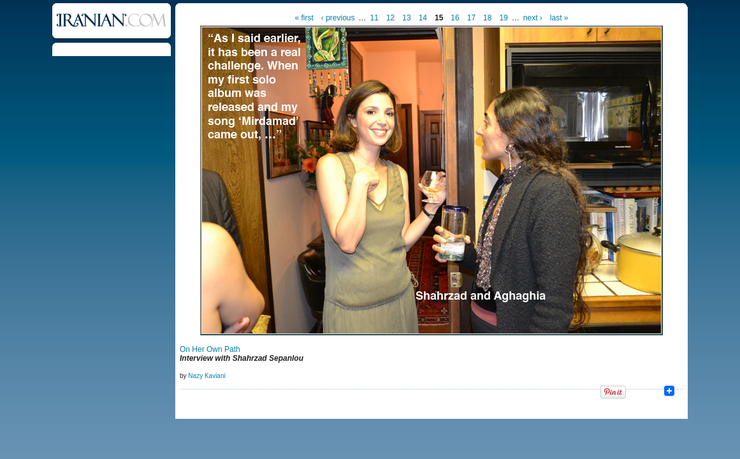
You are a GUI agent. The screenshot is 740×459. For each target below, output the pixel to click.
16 (455, 17)
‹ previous (338, 17)
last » (559, 17)
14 (423, 17)
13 (406, 17)
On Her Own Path (210, 349)
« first (304, 17)
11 (374, 17)
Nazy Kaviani (206, 375)
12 (390, 17)
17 (471, 17)
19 (503, 17)
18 (487, 17)
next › (532, 17)
